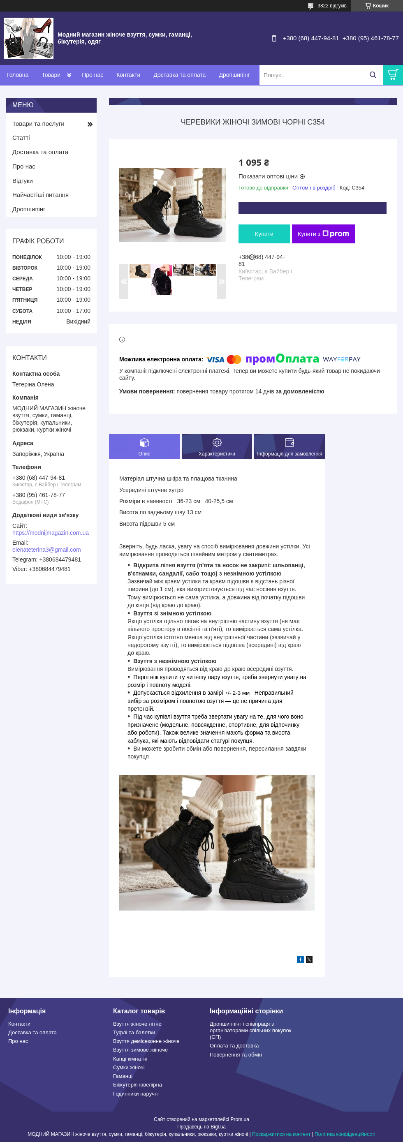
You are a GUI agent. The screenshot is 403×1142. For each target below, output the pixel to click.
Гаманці (122, 1076)
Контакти (128, 75)
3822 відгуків (332, 6)
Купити (264, 234)
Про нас (92, 75)
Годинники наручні (136, 1094)
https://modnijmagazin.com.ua (50, 532)
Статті (21, 137)
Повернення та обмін (236, 1055)
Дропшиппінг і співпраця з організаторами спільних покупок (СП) (250, 1030)
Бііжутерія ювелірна (137, 1085)
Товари (51, 75)
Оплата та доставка (234, 1046)
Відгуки (22, 180)
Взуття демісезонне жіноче (146, 1041)
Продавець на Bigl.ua (201, 1127)
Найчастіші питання (40, 194)
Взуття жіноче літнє (137, 1024)
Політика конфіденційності (345, 1134)
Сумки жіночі (129, 1067)
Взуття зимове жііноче (140, 1050)
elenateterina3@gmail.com (46, 549)
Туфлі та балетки (134, 1032)
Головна (17, 75)
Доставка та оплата (179, 75)
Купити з (323, 234)
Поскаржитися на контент (281, 1134)
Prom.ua (240, 1119)
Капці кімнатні (130, 1059)
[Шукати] (373, 75)
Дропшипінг (234, 75)
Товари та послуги (38, 123)
